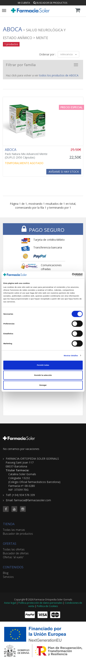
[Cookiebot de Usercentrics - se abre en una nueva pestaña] (66, 274)
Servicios (8, 577)
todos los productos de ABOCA (58, 75)
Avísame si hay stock (64, 171)
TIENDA (9, 524)
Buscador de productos (50, 2)
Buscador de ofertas (16, 553)
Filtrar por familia (21, 64)
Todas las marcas (14, 530)
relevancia (68, 54)
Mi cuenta (24, 2)
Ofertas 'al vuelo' (13, 557)
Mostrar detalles (71, 355)
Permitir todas (43, 365)
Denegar (42, 385)
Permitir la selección (43, 375)
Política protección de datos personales (40, 602)
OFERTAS (9, 543)
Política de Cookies (47, 606)
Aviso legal (10, 602)
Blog (5, 573)
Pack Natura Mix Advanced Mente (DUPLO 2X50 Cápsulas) (29, 153)
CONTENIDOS (13, 567)
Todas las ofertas (14, 549)
